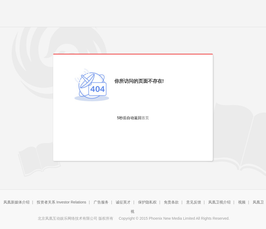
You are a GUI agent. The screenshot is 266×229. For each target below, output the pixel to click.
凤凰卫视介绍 (219, 202)
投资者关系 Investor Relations (61, 202)
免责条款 (171, 202)
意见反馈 (193, 202)
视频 (242, 202)
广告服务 (101, 202)
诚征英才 (123, 202)
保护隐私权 (147, 202)
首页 (145, 118)
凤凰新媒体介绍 (16, 202)
